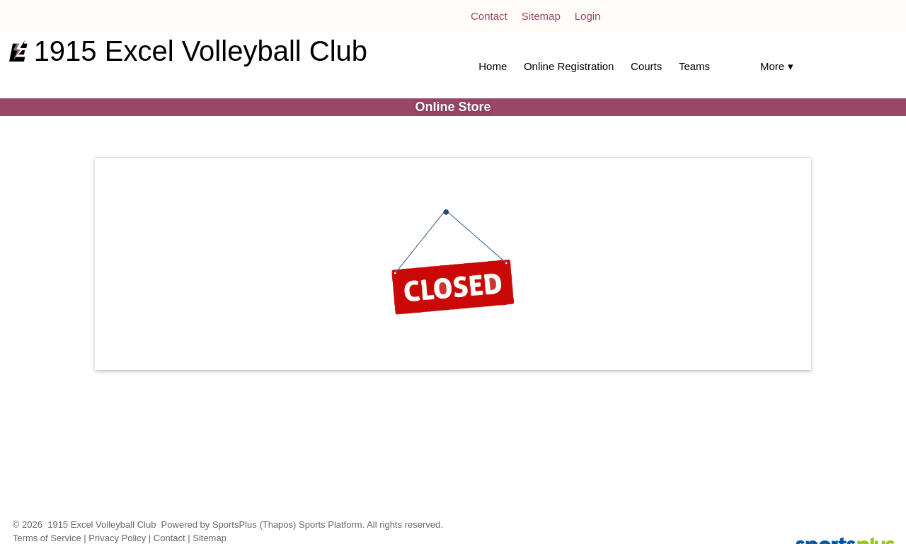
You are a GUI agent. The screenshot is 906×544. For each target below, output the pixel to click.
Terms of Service (47, 538)
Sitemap (209, 538)
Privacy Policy (117, 538)
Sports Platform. (332, 524)
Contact (169, 538)
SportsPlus (234, 524)
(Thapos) (277, 524)
